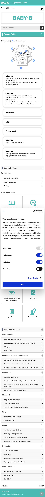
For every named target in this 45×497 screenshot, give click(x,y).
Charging (7, 347)
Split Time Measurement (11, 403)
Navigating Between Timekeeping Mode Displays (19, 343)
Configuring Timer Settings (12, 417)
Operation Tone (9, 475)
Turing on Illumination (11, 451)
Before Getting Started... (11, 208)
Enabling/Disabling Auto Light (13, 458)
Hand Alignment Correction (12, 471)
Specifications (11, 317)
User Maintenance (10, 182)
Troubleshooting (33, 317)
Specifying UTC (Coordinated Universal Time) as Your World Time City (21, 385)
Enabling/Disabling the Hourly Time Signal (17, 441)
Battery (6, 186)
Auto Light (7, 454)
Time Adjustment (33, 208)
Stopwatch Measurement (12, 400)
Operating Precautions (11, 178)
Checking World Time (11, 377)
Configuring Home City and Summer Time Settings (20, 360)
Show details (33, 278)
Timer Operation (9, 420)
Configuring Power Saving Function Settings (12, 299)
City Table (33, 298)
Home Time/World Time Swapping (15, 390)
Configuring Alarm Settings (12, 430)
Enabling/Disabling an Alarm (13, 434)
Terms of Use (5, 491)
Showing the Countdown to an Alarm (15, 437)
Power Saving (8, 350)
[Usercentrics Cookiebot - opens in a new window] (32, 211)
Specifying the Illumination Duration (15, 462)
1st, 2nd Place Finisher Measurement (16, 407)
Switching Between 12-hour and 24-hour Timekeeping (21, 367)
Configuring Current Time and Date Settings (18, 364)
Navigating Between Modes (12, 339)
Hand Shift (7, 479)
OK (22, 284)
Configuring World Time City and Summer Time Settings (21, 381)
